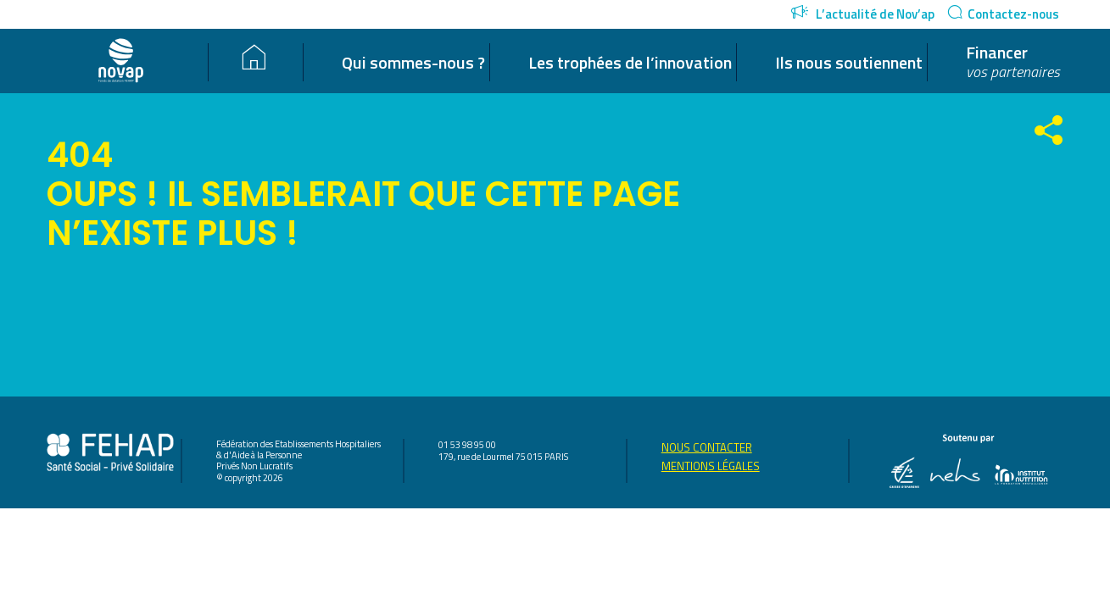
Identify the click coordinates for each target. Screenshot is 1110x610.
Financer (1013, 62)
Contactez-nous (1003, 14)
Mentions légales (710, 466)
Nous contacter (706, 447)
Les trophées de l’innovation (630, 62)
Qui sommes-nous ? (413, 62)
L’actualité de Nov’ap (862, 14)
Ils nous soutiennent (849, 62)
